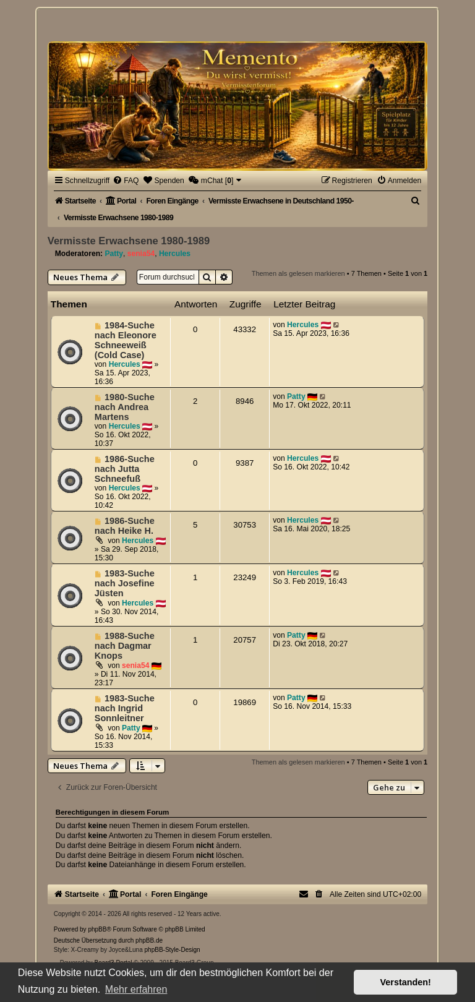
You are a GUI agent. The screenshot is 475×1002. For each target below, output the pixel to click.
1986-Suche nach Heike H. (125, 526)
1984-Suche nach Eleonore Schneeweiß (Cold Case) (125, 340)
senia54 (141, 253)
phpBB (97, 929)
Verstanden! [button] (405, 982)
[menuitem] (126, 180)
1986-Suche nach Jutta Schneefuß (125, 469)
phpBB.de (149, 940)
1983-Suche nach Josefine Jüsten (125, 583)
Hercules (174, 253)
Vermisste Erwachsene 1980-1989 (129, 240)
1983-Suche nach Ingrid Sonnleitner (125, 708)
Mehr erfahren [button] (136, 989)
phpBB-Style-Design (172, 949)
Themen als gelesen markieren (298, 273)
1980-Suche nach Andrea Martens (125, 407)
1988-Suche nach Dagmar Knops (125, 646)
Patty (114, 253)
